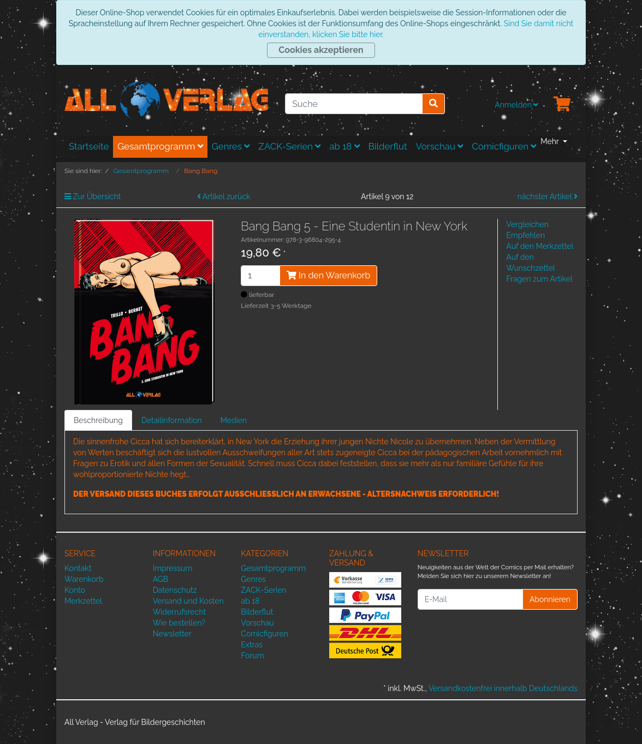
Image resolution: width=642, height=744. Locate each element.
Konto (74, 590)
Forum (252, 655)
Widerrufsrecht (179, 612)
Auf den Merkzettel (539, 246)
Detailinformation (171, 420)
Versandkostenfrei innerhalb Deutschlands (503, 688)
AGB (160, 579)
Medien (234, 420)
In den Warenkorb (328, 275)
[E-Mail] (470, 599)
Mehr (550, 141)
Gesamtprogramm (160, 146)
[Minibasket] (562, 104)
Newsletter (172, 633)
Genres (231, 146)
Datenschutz (175, 590)
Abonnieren (550, 599)
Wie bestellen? (179, 622)
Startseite (89, 146)
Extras (252, 644)
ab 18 (344, 146)
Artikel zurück (224, 196)
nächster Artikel (548, 196)
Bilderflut (387, 146)
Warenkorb (84, 579)
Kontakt (77, 568)
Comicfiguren (504, 146)
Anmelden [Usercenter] (516, 104)
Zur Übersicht (92, 196)
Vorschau (439, 146)
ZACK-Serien (289, 146)
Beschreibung (98, 420)
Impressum (173, 568)
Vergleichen (527, 224)
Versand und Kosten (188, 601)
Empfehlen (525, 235)
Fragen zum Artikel (539, 279)
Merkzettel (83, 601)
